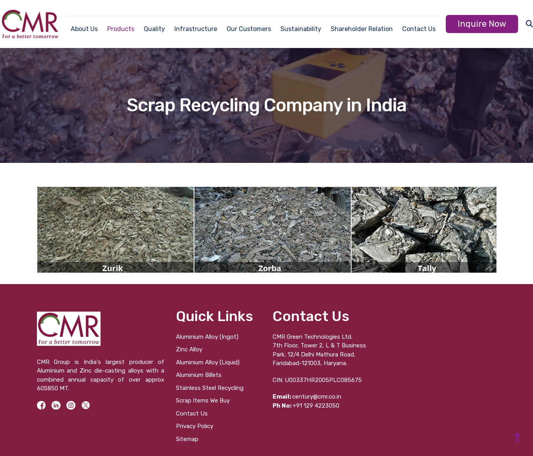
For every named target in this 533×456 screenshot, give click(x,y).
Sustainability (300, 29)
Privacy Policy (194, 426)
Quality (154, 29)
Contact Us (419, 29)
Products (120, 29)
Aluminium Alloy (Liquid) (208, 362)
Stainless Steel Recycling (210, 387)
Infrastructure (195, 29)
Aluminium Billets (199, 374)
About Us (84, 29)
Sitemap (187, 439)
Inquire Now (482, 23)
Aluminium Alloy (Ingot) (207, 336)
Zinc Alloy (189, 349)
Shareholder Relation (362, 29)
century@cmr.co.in (307, 396)
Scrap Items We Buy (203, 400)
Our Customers (249, 29)
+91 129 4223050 (306, 405)
